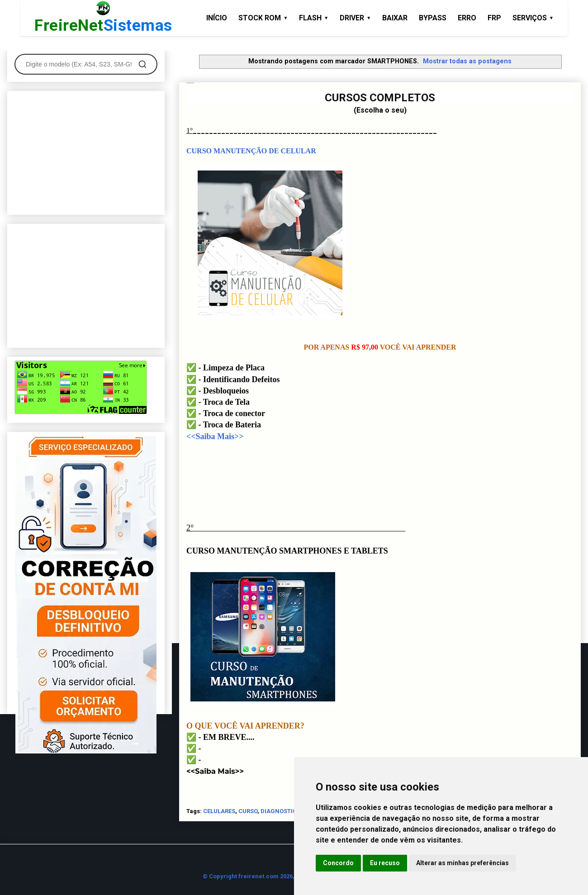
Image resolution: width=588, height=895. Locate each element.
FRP (494, 18)
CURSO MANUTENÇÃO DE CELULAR (251, 151)
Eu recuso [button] (385, 863)
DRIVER (355, 18)
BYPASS (432, 18)
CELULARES (219, 811)
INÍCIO (216, 18)
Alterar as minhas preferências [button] (462, 863)
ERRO (467, 18)
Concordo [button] (338, 863)
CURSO (247, 811)
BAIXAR (395, 18)
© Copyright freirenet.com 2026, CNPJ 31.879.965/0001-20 (284, 876)
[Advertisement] (85, 151)
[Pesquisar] (142, 64)
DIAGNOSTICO (280, 811)
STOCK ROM (263, 18)
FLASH (313, 18)
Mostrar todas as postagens (467, 61)
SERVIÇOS (533, 18)
